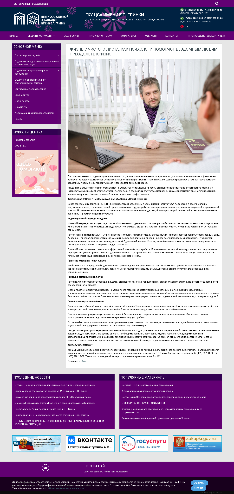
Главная (14, 36)
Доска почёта (22, 101)
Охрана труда (22, 95)
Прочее (19, 119)
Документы (21, 107)
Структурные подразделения (30, 89)
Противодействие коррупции (206, 36)
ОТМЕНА (198, 488)
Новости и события (25, 140)
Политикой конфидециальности (66, 488)
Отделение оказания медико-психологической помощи (30, 81)
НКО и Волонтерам (101, 36)
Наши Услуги (71, 36)
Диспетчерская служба (27, 55)
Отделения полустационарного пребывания (31, 72)
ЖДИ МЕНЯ (151, 36)
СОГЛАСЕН (199, 483)
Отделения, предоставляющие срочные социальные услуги (36, 63)
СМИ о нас (20, 146)
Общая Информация (40, 36)
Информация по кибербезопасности (34, 113)
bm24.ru (83, 361)
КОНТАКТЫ (171, 36)
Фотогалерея (128, 36)
